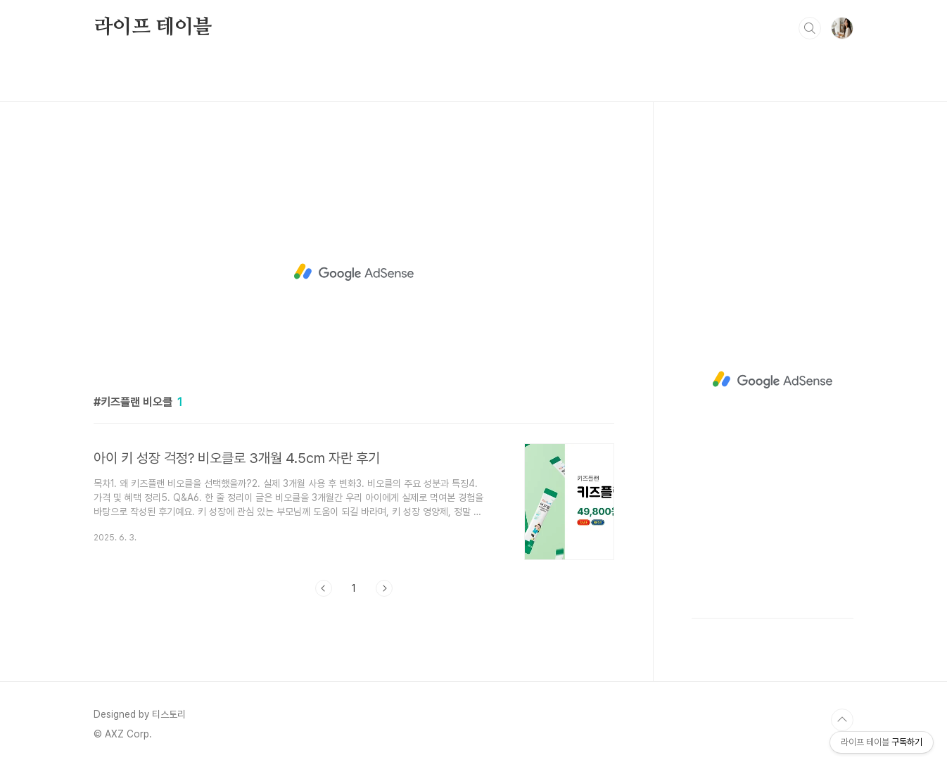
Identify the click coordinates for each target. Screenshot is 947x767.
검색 (809, 28)
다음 (384, 588)
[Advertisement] (354, 272)
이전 (323, 588)
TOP (842, 720)
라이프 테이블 (153, 27)
